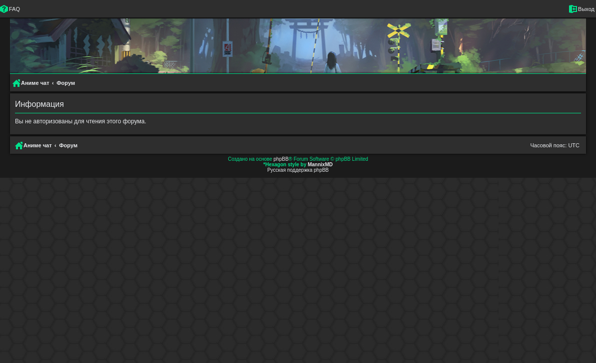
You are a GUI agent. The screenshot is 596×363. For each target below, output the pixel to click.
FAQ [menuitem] (14, 9)
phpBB (281, 159)
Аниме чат (37, 145)
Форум (68, 145)
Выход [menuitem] (586, 9)
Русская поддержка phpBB (298, 170)
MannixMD (320, 164)
